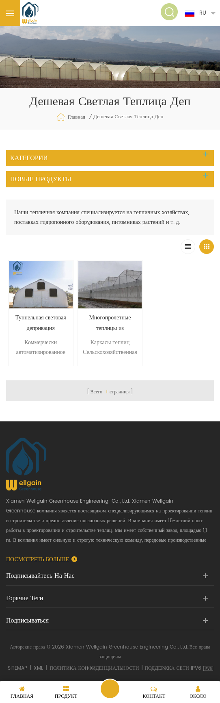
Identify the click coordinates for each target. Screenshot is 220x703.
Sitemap (17, 668)
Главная (70, 117)
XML (38, 668)
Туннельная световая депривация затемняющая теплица (40, 323)
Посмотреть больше (37, 559)
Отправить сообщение (110, 689)
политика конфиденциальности (94, 668)
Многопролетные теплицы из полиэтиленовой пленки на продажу (109, 323)
